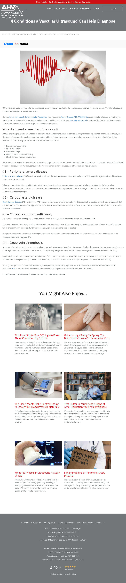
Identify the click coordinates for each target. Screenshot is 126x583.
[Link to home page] (13, 12)
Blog (35, 34)
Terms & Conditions (66, 522)
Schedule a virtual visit (80, 2)
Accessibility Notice (85, 522)
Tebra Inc (37, 522)
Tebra (74, 574)
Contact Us (100, 522)
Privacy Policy (49, 522)
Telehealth (53, 2)
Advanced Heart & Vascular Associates (16, 34)
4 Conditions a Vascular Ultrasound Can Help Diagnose (59, 34)
